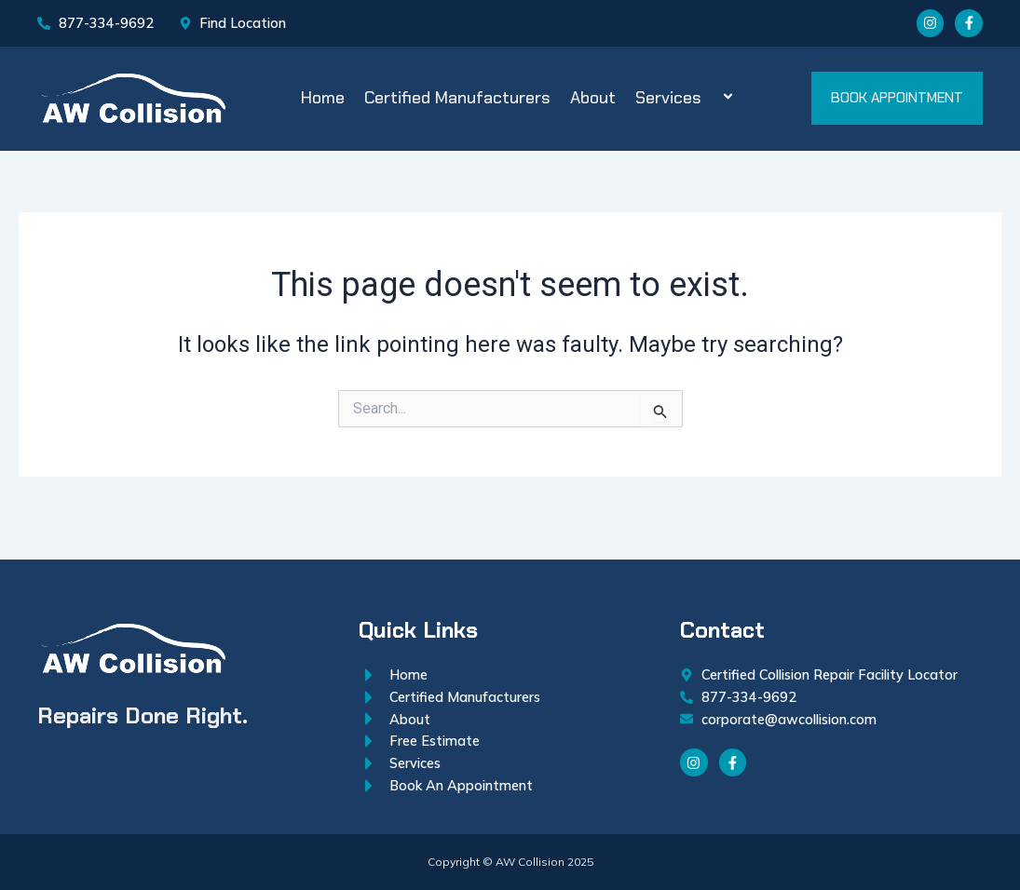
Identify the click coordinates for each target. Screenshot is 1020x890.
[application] (709, 105)
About (593, 104)
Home (323, 104)
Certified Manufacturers (457, 104)
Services (687, 104)
